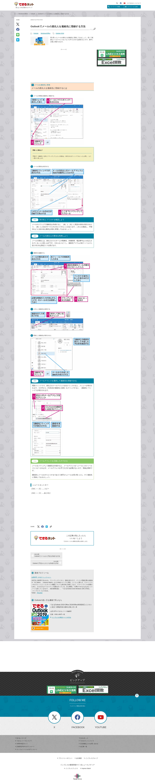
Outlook (33, 14)
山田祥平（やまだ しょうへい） (41, 570)
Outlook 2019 (60, 33)
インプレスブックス (71, 761)
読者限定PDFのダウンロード (24, 739)
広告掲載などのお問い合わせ (88, 736)
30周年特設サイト (21, 736)
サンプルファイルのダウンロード (26, 742)
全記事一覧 (83, 739)
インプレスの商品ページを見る (60, 610)
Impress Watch (85, 761)
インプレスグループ (91, 751)
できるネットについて (134, 3)
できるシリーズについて (23, 733)
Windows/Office (23, 14)
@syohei (39, 585)
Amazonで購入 (39, 621)
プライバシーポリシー (64, 751)
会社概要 (78, 751)
